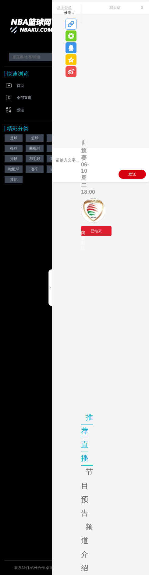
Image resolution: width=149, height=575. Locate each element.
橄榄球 (13, 169)
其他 (13, 179)
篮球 (34, 138)
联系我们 (21, 568)
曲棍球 (34, 148)
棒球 (13, 148)
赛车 (34, 169)
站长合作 (38, 568)
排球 (13, 159)
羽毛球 (34, 159)
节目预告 (87, 492)
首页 (20, 85)
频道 (20, 110)
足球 (13, 138)
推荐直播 (87, 437)
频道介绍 (87, 547)
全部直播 (24, 98)
